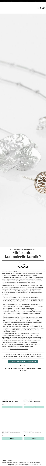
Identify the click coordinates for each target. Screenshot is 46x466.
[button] (19, 267)
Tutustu (12, 438)
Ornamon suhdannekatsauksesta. (19, 349)
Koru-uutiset (23, 262)
